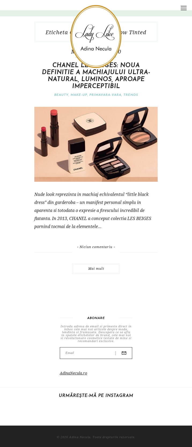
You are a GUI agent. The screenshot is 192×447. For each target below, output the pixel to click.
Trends (130, 95)
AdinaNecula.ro (73, 373)
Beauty (61, 95)
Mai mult (96, 268)
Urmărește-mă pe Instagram (96, 396)
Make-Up (79, 95)
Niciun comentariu (96, 247)
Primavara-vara (105, 95)
